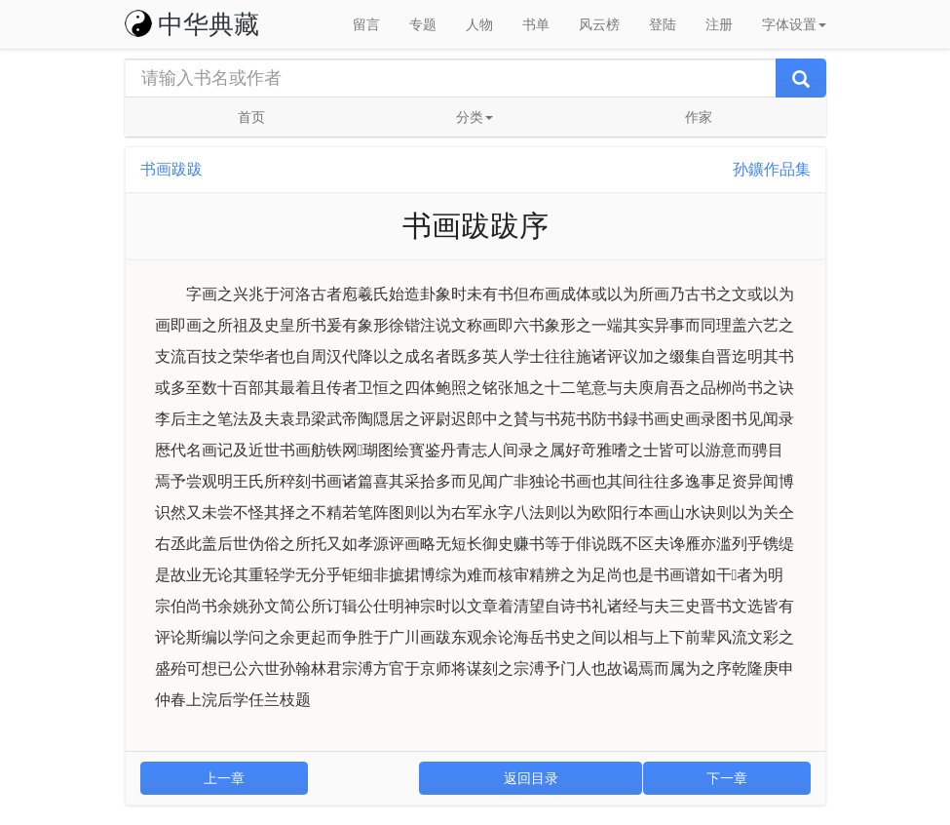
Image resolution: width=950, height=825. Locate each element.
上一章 (224, 778)
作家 (698, 117)
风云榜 (599, 24)
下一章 (726, 778)
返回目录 (531, 778)
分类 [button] (474, 117)
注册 (719, 24)
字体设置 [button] (794, 24)
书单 (536, 24)
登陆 (662, 24)
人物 (479, 24)
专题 (423, 24)
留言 (366, 24)
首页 (251, 117)
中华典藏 (192, 24)
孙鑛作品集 (772, 169)
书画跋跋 (171, 169)
